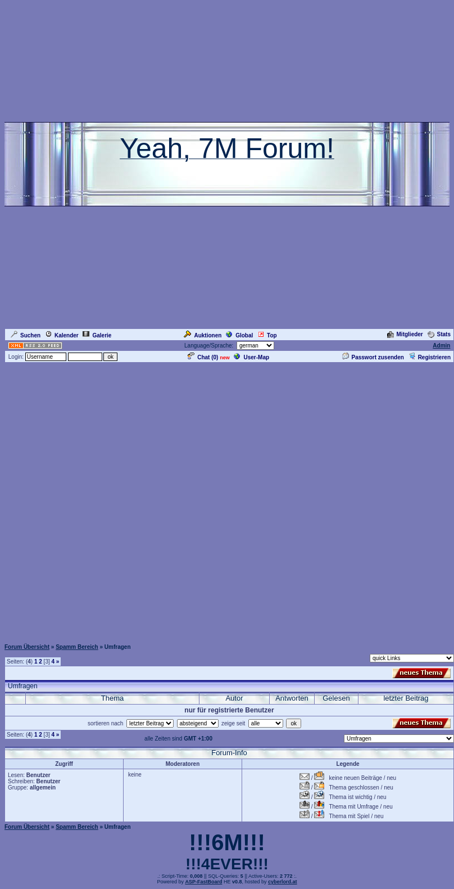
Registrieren (429, 357)
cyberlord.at (282, 882)
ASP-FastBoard (203, 882)
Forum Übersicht (26, 647)
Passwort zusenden (373, 357)
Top (267, 335)
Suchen (25, 335)
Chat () (203, 357)
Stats (439, 334)
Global (239, 335)
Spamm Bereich (77, 647)
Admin (441, 345)
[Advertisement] (225, 501)
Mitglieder (405, 334)
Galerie (97, 335)
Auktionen (202, 335)
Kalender (62, 335)
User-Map (251, 357)
